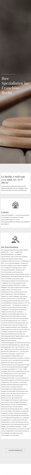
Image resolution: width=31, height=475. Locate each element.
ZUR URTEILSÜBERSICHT (16, 450)
